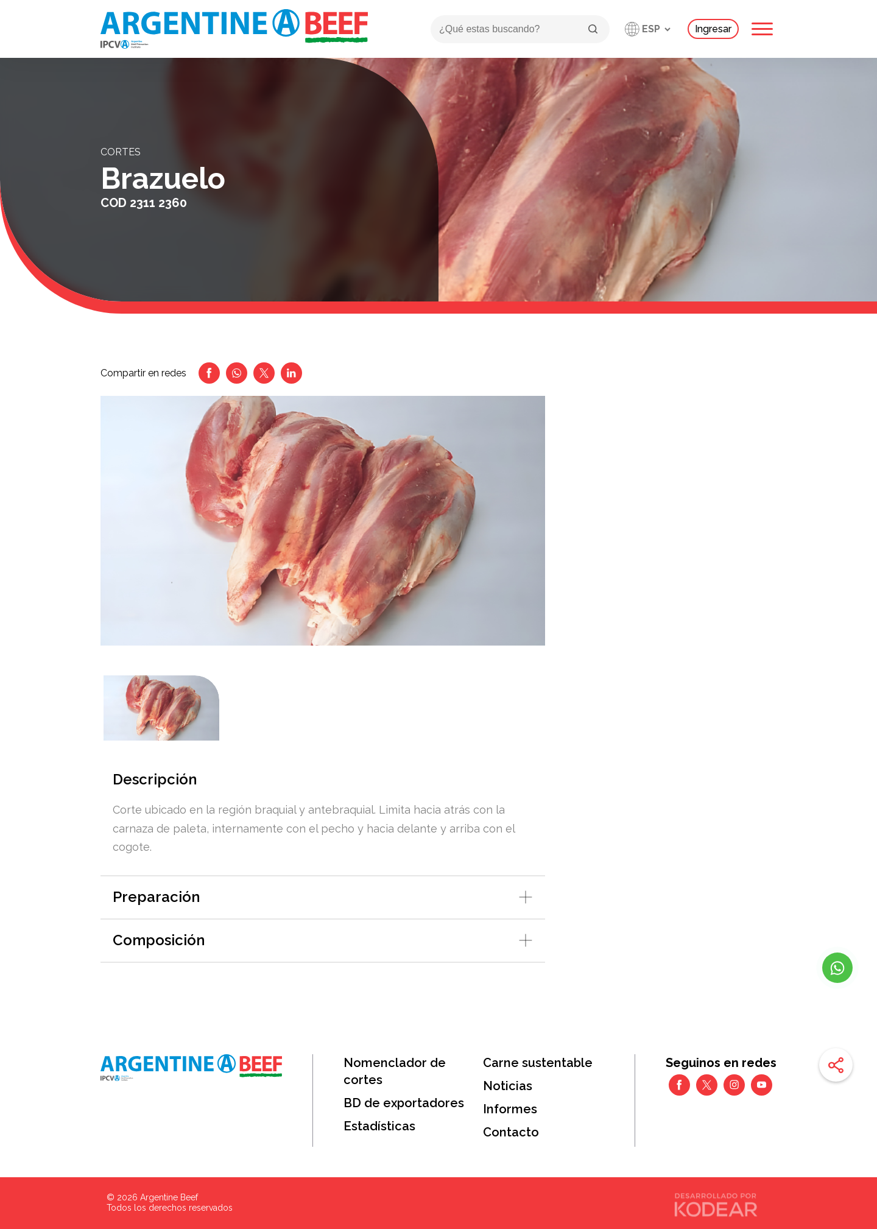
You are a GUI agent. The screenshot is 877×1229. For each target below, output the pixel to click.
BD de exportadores (403, 1103)
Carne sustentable (538, 1062)
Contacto (511, 1132)
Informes (510, 1109)
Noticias (507, 1086)
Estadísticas (379, 1126)
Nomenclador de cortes (394, 1071)
